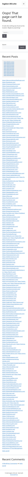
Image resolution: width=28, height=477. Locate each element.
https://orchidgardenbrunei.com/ (12, 446)
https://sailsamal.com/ (9, 240)
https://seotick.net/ (8, 222)
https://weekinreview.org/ (9, 219)
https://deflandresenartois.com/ (11, 112)
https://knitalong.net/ (8, 429)
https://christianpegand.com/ (11, 433)
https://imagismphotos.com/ (10, 124)
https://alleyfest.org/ (8, 224)
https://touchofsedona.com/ (10, 387)
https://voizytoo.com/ (8, 260)
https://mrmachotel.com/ (9, 281)
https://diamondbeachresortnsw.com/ (13, 253)
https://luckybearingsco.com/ (11, 323)
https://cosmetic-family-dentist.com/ (13, 109)
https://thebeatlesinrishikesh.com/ (12, 336)
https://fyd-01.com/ (10, 272)
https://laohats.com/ (8, 264)
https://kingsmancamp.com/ (10, 211)
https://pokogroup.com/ (9, 370)
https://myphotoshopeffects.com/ (12, 162)
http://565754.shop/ (9, 66)
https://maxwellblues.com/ (10, 327)
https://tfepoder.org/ (8, 338)
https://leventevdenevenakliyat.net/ (12, 247)
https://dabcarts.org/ (8, 236)
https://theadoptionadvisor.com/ (12, 209)
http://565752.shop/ (9, 63)
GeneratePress (14, 474)
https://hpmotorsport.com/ (10, 198)
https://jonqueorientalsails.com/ (11, 317)
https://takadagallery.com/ (10, 192)
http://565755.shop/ (9, 68)
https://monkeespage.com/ (10, 319)
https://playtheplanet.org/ (10, 166)
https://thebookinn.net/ (9, 105)
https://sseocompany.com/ (10, 86)
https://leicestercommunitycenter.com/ (13, 137)
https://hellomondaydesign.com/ (12, 190)
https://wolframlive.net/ (9, 312)
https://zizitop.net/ (15, 120)
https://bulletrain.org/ (8, 435)
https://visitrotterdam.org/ (10, 418)
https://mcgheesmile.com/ (10, 226)
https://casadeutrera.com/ (10, 202)
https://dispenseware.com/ (10, 357)
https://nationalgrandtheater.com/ (12, 251)
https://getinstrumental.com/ (11, 444)
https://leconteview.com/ (9, 258)
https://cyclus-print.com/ (9, 118)
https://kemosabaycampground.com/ (13, 314)
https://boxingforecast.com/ (10, 143)
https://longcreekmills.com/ (10, 139)
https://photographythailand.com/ (12, 422)
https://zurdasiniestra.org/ (10, 342)
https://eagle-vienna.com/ (10, 353)
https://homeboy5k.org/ (9, 234)
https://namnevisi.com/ (9, 300)
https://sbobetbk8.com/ (9, 293)
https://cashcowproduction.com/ (12, 384)
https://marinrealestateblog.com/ (12, 277)
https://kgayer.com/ (8, 306)
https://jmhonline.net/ (8, 262)
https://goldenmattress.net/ (10, 101)
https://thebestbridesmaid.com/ (11, 122)
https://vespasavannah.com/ (10, 255)
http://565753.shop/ (9, 65)
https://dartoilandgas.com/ (10, 97)
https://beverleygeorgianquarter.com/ (13, 266)
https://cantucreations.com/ (10, 107)
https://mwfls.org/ (7, 228)
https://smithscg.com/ (8, 414)
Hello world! (5, 451)
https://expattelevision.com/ (10, 177)
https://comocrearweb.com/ (10, 135)
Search (4, 44)
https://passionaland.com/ (10, 372)
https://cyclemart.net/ (8, 200)
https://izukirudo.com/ (9, 185)
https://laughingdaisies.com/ (10, 147)
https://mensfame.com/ (9, 382)
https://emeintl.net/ (8, 374)
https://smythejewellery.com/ (11, 152)
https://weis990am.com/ (9, 380)
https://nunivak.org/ (8, 399)
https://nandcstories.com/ (10, 169)
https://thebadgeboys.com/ (10, 171)
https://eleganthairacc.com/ (10, 164)
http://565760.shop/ (9, 75)
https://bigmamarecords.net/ (11, 325)
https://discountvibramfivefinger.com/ (13, 80)
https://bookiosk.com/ (8, 82)
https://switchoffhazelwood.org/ (11, 386)
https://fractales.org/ (9, 365)
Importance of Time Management (12, 448)
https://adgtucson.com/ (9, 230)
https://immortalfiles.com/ (10, 378)
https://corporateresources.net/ (11, 116)
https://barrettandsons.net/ (10, 114)
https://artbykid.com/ (8, 425)
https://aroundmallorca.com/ (10, 420)
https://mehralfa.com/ (8, 186)
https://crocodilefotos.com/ (10, 443)
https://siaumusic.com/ (9, 439)
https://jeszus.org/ (18, 302)
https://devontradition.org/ (10, 367)
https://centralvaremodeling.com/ (12, 99)
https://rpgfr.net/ (7, 302)
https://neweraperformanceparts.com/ (13, 241)
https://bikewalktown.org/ (10, 160)
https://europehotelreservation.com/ (13, 308)
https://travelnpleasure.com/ (10, 406)
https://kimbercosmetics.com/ (11, 217)
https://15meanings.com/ (9, 154)
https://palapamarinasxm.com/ (11, 287)
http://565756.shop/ (9, 69)
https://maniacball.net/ (9, 128)
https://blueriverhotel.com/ (10, 167)
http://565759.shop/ (9, 74)
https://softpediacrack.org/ (10, 181)
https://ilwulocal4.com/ (9, 344)
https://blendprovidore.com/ (10, 221)
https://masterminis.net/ (9, 295)
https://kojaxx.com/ (8, 126)
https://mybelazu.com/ (9, 204)
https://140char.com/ (8, 416)
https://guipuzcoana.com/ (10, 412)
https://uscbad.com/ (8, 188)
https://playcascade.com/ (18, 283)
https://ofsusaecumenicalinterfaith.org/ (14, 310)
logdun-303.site (9, 3)
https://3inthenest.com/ (9, 340)
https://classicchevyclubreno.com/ (12, 304)
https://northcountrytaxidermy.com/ (13, 93)
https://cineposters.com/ (9, 249)
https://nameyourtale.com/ (10, 334)
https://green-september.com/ (11, 175)
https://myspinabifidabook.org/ (11, 408)
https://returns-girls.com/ (9, 424)
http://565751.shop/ (9, 62)
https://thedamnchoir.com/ (10, 332)
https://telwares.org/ (8, 90)
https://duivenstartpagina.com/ (11, 145)
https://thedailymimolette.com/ (11, 158)
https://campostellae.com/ (10, 397)
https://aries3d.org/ (8, 369)
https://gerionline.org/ (9, 103)
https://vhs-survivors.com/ (10, 245)
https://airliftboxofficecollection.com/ (13, 95)
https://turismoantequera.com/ (11, 232)
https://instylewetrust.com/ (10, 194)
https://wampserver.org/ (9, 131)
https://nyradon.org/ (8, 213)
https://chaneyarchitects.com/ (11, 84)
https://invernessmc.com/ (9, 156)
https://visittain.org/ (8, 431)
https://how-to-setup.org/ (9, 291)
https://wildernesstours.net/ (10, 257)
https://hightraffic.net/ (17, 238)
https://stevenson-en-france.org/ (12, 321)
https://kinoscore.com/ (9, 141)
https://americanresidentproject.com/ (13, 331)
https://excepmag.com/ (9, 348)
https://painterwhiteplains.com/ (11, 389)
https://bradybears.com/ (9, 296)
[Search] (4, 36)
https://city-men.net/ (8, 393)
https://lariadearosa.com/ (9, 315)
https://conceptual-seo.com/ (10, 133)
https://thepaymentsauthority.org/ (12, 410)
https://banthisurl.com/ (9, 274)
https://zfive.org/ (7, 196)
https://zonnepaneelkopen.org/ (11, 350)
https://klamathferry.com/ (10, 276)
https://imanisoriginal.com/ (10, 285)
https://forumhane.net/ (9, 298)
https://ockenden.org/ (8, 401)
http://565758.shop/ (9, 72)
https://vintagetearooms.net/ (11, 243)
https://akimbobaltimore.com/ (11, 351)
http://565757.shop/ (9, 71)
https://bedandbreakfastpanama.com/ (13, 391)
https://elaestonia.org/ (9, 395)
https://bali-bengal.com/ (17, 405)
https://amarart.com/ (8, 148)
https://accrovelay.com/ (9, 437)
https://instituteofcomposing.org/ (12, 441)
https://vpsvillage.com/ (9, 150)
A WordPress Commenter (9, 463)
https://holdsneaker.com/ (9, 111)
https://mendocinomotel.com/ (11, 289)
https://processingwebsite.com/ (11, 88)
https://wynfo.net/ (7, 205)
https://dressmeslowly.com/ (10, 268)
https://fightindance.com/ (9, 92)
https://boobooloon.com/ (9, 329)
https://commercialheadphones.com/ (13, 173)
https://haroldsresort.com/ (10, 279)
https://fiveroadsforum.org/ (10, 427)
